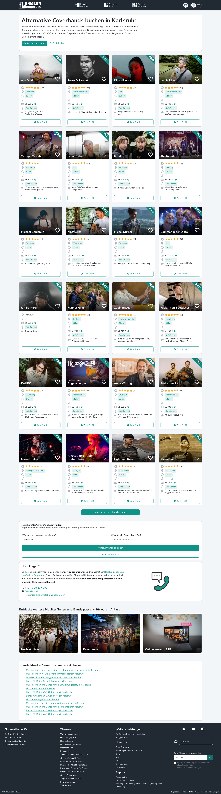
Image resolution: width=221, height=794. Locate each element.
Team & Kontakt (123, 747)
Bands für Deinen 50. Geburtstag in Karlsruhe (49, 692)
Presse (118, 760)
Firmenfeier (65, 751)
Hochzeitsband (66, 741)
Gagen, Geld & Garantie (15, 741)
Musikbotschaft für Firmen (72, 761)
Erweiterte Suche (110, 554)
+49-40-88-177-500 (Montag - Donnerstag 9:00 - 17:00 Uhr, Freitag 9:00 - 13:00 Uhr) (139, 783)
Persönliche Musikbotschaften (73, 765)
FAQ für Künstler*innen (15, 734)
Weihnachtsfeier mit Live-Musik (74, 754)
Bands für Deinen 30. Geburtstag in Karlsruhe (49, 710)
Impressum (175, 792)
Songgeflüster (122, 737)
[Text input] (190, 757)
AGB (197, 792)
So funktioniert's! (58, 43)
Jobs (118, 757)
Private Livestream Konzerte (72, 771)
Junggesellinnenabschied (71, 778)
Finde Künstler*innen (34, 43)
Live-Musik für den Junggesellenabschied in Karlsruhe (53, 677)
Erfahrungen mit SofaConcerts (129, 750)
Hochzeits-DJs (66, 747)
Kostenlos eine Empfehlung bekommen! (45, 594)
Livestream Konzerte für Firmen (74, 768)
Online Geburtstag (68, 775)
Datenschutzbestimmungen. (189, 767)
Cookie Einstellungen (210, 792)
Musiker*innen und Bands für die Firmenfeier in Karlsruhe (55, 706)
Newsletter (120, 767)
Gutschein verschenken (15, 744)
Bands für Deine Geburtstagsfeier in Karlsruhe (49, 681)
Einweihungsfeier (67, 782)
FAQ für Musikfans (13, 737)
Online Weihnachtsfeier (70, 758)
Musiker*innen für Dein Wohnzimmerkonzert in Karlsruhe (55, 673)
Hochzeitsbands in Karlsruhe (40, 688)
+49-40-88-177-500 (36, 587)
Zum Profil (42, 122)
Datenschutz (188, 792)
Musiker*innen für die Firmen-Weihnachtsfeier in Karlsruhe (56, 703)
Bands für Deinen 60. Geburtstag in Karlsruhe (49, 695)
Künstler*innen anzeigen (110, 547)
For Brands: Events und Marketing (130, 734)
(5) (172, 478)
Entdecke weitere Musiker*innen (110, 512)
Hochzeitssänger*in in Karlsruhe (42, 699)
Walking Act (65, 785)
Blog (118, 754)
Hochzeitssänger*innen (70, 744)
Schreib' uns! (31, 591)
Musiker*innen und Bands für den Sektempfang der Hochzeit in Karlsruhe (63, 670)
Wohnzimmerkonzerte (69, 734)
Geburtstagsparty (68, 737)
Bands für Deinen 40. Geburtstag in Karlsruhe (49, 714)
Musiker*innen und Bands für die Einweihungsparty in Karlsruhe (58, 684)
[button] (196, 5)
